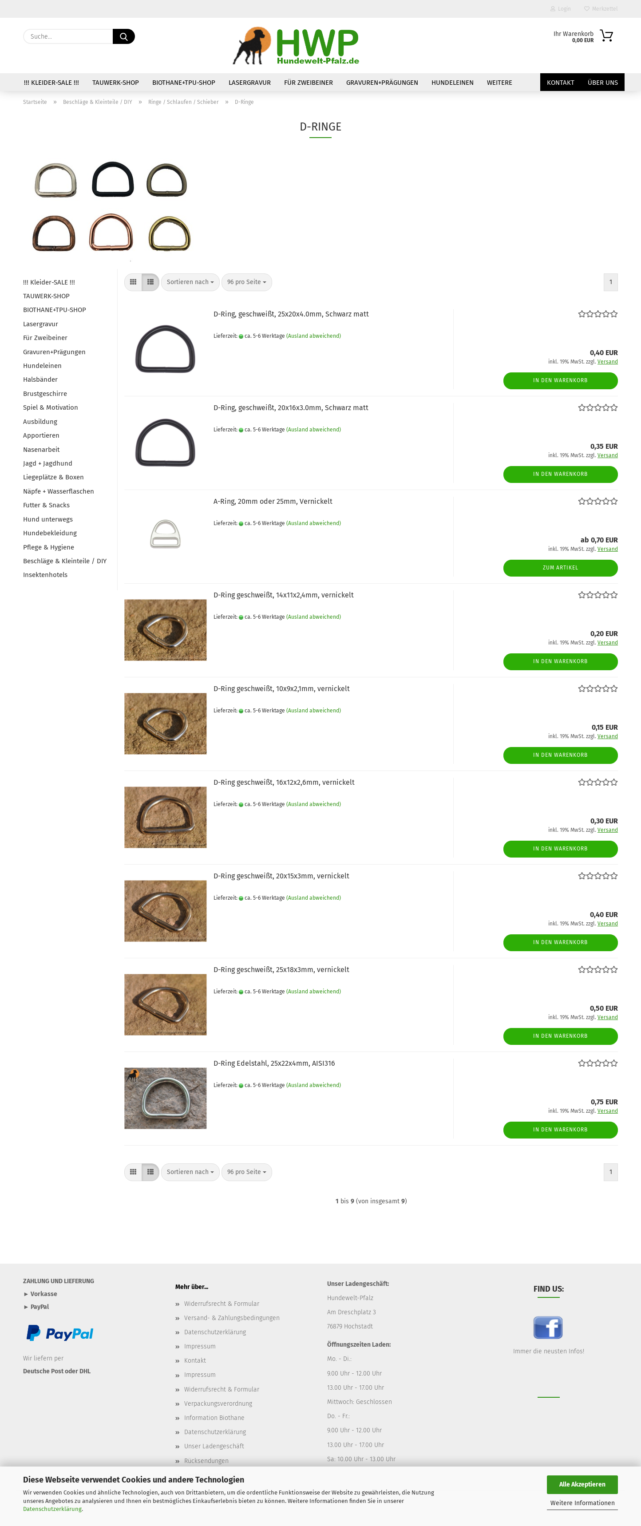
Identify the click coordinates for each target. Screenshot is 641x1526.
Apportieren (41, 435)
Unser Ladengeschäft (214, 1446)
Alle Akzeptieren (582, 1484)
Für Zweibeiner (308, 83)
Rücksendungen (206, 1461)
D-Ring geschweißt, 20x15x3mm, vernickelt (281, 876)
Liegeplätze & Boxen (53, 477)
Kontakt (560, 83)
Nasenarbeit (41, 450)
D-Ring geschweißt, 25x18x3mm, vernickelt (281, 969)
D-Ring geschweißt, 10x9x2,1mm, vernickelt (282, 688)
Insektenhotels (45, 575)
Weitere (499, 83)
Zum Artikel (560, 568)
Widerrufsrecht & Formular (221, 1304)
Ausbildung (40, 422)
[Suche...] (124, 36)
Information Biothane (214, 1418)
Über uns (603, 83)
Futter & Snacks (46, 505)
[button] (133, 282)
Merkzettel (601, 9)
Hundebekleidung (50, 533)
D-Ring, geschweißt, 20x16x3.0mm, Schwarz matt (291, 407)
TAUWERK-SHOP (115, 83)
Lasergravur (250, 83)
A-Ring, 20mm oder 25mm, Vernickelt (273, 501)
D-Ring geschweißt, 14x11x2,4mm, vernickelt (284, 595)
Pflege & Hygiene (48, 547)
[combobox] (190, 282)
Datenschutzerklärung (52, 1509)
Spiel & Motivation (50, 407)
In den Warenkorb (560, 380)
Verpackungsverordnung (218, 1403)
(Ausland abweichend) (313, 336)
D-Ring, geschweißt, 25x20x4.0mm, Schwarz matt (291, 314)
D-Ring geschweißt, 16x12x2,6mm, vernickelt (284, 782)
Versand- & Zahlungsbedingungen (232, 1318)
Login (560, 9)
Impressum (200, 1346)
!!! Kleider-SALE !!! (51, 83)
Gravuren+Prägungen (382, 83)
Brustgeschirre (45, 394)
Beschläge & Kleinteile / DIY (65, 561)
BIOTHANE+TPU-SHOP (183, 83)
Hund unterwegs (48, 519)
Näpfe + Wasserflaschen (58, 491)
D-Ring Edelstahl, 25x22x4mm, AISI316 (274, 1063)
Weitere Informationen (582, 1503)
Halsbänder (40, 379)
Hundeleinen (452, 83)
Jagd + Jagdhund (47, 463)
